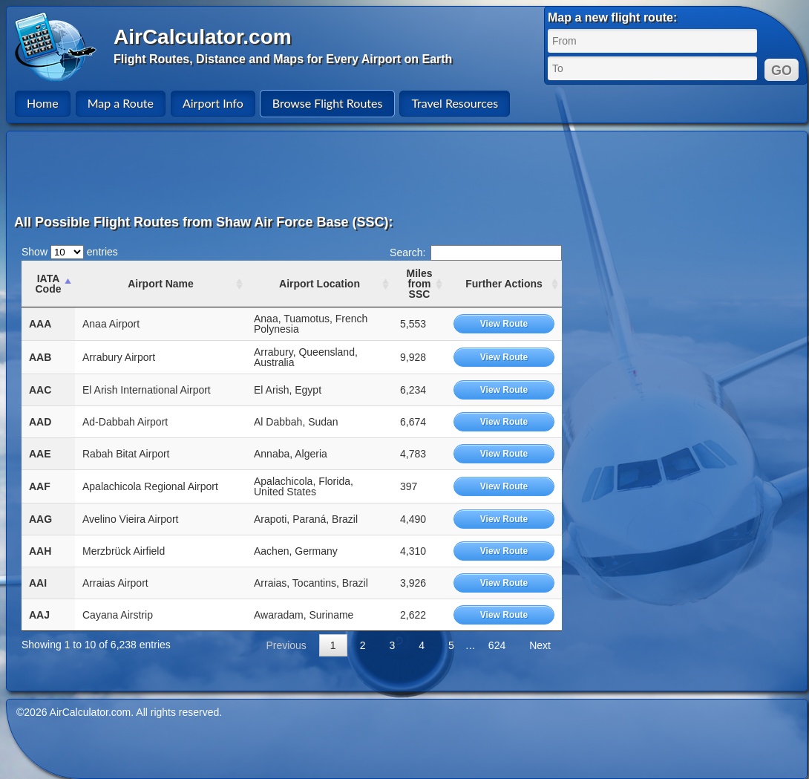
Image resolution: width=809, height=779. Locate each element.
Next (540, 645)
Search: (476, 252)
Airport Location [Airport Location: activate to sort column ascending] (319, 284)
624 (496, 645)
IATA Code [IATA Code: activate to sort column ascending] (49, 284)
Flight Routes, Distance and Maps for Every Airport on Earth (283, 59)
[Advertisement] (409, 172)
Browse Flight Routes (327, 103)
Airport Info (213, 103)
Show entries (70, 252)
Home (43, 103)
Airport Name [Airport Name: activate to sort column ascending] (161, 284)
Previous (286, 645)
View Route (504, 324)
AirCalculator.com (203, 36)
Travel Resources (454, 103)
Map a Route (121, 103)
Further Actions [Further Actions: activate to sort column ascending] (504, 284)
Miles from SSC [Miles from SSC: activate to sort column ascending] (419, 283)
